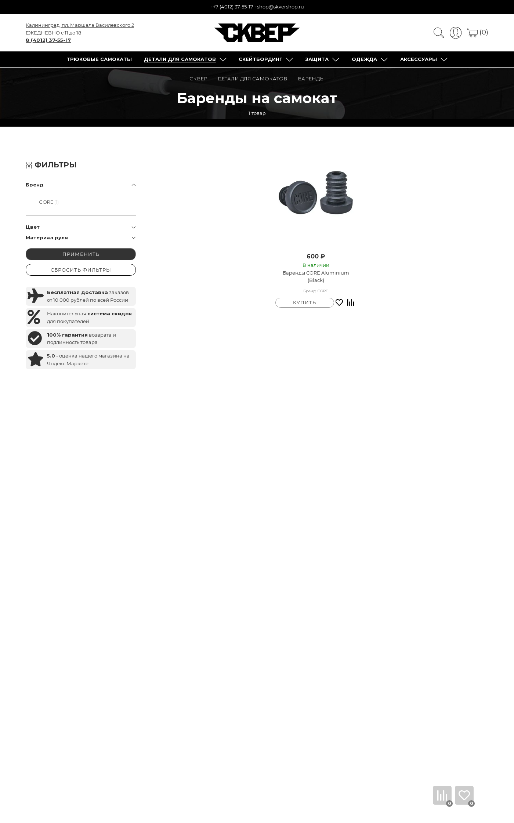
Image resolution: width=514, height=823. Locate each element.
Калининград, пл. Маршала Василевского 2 (80, 25)
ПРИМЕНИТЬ (80, 254)
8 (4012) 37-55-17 (48, 40)
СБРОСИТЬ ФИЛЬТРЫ (81, 270)
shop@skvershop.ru (280, 7)
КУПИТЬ (304, 302)
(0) (477, 32)
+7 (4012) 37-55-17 (233, 7)
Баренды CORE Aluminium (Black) (316, 276)
